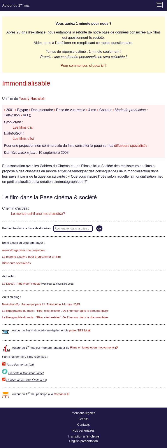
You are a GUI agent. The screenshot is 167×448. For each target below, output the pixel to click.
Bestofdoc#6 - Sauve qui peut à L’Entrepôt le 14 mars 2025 (41, 304)
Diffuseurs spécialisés (16, 263)
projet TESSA (78, 330)
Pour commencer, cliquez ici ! (83, 65)
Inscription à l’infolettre (83, 436)
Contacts (83, 424)
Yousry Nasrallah (32, 98)
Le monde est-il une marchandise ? (38, 213)
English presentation (83, 441)
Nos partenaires (83, 430)
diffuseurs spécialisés (130, 145)
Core (60, 394)
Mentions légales (83, 413)
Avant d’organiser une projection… (24, 250)
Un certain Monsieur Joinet (26, 373)
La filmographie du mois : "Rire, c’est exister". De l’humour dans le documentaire (55, 310)
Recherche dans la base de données (26, 228)
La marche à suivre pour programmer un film (31, 256)
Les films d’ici (23, 127)
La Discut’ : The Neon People (21, 283)
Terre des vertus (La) (20, 364)
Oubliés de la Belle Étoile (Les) (26, 380)
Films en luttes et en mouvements (92, 347)
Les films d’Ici (23, 138)
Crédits (84, 419)
